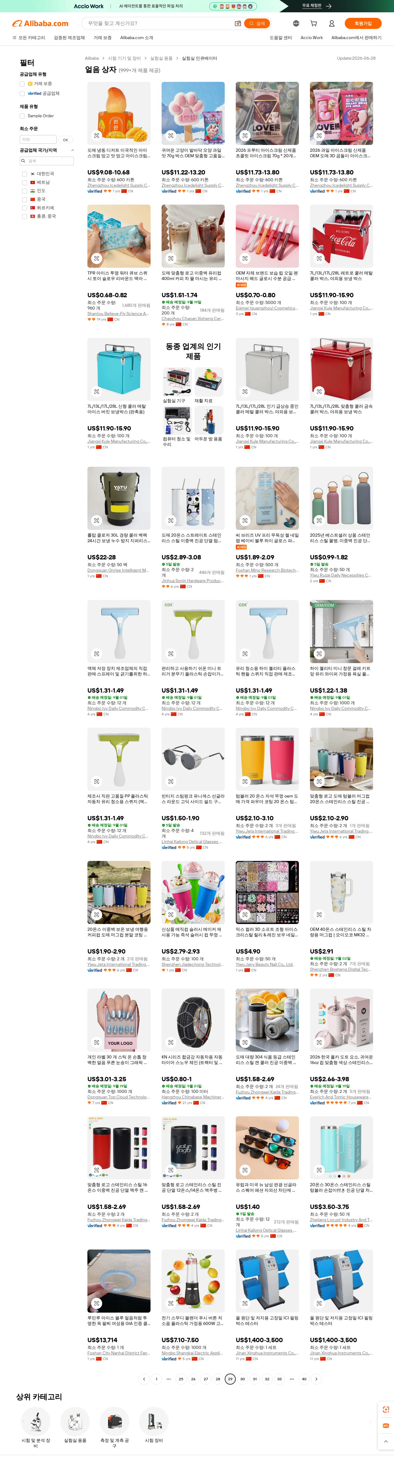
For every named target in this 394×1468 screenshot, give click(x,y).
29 (230, 1379)
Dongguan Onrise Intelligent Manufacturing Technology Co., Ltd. (119, 570)
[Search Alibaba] (158, 23)
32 (267, 1379)
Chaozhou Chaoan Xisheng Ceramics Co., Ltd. (193, 318)
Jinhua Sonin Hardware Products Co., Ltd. (193, 580)
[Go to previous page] (144, 1379)
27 (206, 1379)
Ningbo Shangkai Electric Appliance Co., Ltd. (193, 1352)
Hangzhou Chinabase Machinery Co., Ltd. (193, 1096)
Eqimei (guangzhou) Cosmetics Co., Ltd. (267, 308)
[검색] (257, 23)
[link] (386, 1410)
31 (255, 1379)
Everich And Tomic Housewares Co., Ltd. (341, 1096)
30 (242, 1379)
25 (181, 1379)
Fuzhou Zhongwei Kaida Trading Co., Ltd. (267, 1092)
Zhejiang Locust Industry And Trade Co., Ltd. (341, 1219)
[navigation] (47, 719)
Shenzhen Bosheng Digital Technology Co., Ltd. (341, 969)
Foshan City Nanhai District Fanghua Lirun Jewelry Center (119, 1352)
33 (279, 1379)
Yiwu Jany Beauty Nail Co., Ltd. (264, 964)
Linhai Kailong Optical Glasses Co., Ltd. (193, 841)
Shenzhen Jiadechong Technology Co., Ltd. (193, 964)
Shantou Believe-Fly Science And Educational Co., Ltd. (119, 313)
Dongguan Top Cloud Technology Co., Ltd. (119, 1096)
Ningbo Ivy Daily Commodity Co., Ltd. (119, 708)
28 (218, 1379)
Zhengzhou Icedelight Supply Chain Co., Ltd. (119, 185)
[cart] (315, 24)
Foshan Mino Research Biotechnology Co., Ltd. (267, 570)
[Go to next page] (316, 1379)
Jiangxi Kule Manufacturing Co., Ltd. (341, 308)
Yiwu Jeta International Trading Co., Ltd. (267, 831)
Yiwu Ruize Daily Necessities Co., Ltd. (341, 575)
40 (304, 1379)
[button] (238, 23)
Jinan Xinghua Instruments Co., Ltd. (267, 1352)
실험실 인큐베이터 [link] (199, 58)
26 (193, 1379)
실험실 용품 (161, 58)
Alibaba (92, 58)
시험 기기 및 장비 (124, 58)
